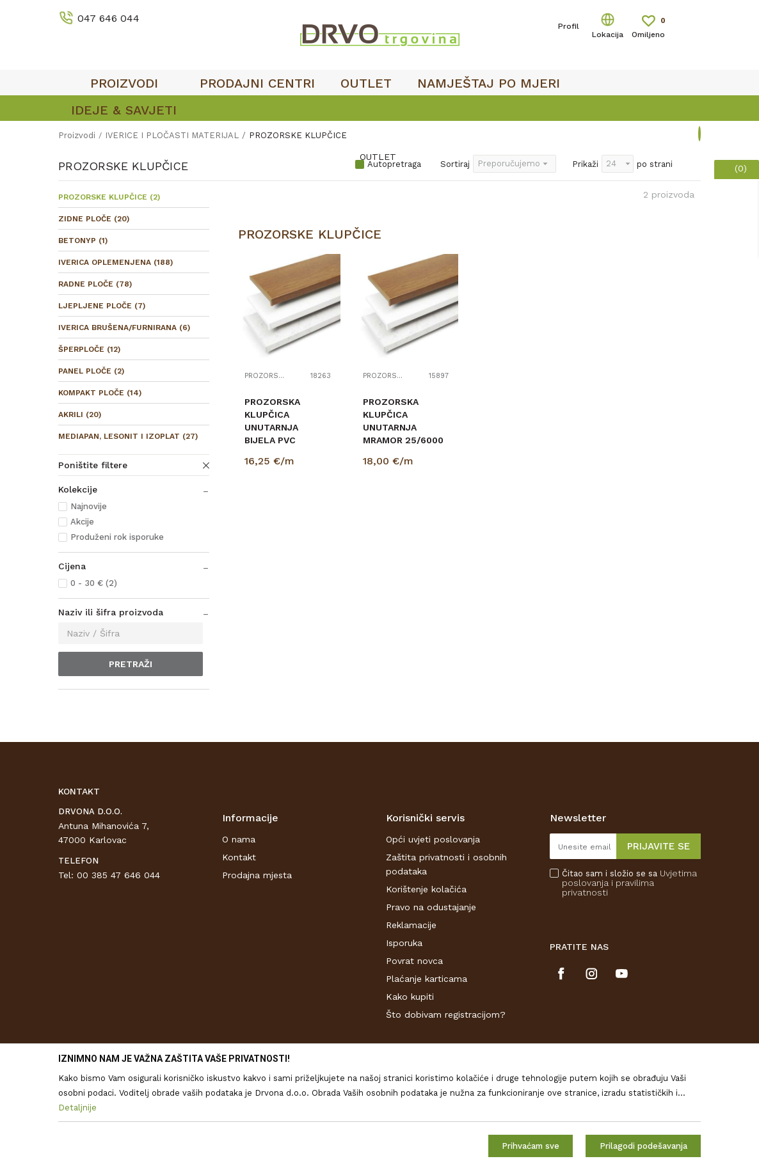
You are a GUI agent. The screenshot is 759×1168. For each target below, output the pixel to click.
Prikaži (585, 164)
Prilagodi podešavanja (643, 1146)
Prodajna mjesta (257, 875)
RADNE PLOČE (95, 284)
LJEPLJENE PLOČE (101, 305)
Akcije (82, 521)
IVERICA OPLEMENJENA (115, 262)
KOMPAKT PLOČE (99, 392)
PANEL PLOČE (91, 371)
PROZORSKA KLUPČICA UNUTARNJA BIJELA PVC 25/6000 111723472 (272, 434)
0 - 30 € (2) (93, 583)
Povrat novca (414, 961)
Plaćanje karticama (426, 979)
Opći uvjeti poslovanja (433, 839)
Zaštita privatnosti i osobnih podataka (446, 864)
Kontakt (239, 857)
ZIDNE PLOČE (93, 218)
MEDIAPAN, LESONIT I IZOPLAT (128, 436)
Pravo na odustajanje (431, 907)
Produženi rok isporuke (117, 537)
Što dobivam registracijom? (446, 1014)
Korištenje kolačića (426, 889)
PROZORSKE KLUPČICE (109, 197)
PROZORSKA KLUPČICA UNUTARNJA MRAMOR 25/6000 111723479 (403, 427)
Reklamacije (411, 925)
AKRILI (79, 414)
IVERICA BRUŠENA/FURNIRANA (124, 327)
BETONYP (83, 240)
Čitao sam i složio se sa (629, 883)
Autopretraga (394, 164)
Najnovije (88, 506)
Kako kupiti (410, 996)
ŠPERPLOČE (89, 349)
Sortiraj (455, 164)
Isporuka (404, 943)
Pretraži (130, 664)
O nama (238, 839)
